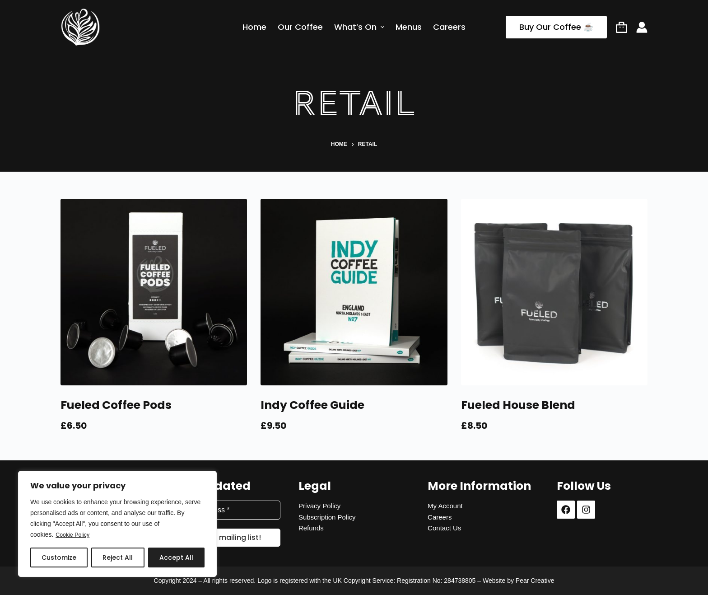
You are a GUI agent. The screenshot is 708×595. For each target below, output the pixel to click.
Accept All (176, 557)
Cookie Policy (75, 535)
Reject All (117, 557)
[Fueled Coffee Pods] (154, 292)
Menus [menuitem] (409, 27)
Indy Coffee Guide (312, 405)
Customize (59, 557)
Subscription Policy (327, 517)
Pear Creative (535, 580)
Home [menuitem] (254, 27)
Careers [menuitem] (449, 27)
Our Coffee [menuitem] (300, 27)
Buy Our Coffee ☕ (556, 27)
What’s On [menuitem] (360, 27)
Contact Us (444, 528)
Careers (440, 517)
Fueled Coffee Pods (116, 405)
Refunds (311, 528)
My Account (445, 506)
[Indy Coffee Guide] (354, 292)
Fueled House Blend (518, 405)
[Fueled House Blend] (554, 292)
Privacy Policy (319, 506)
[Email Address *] (224, 510)
